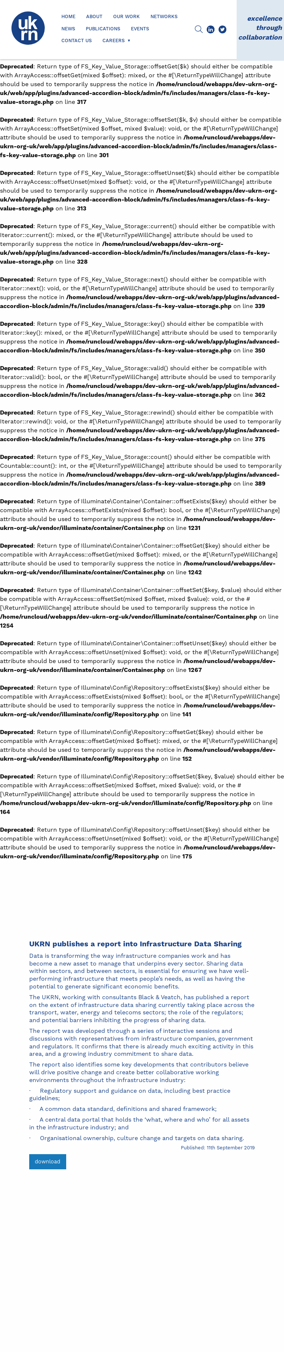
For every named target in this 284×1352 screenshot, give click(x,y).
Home (68, 17)
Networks (164, 17)
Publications (103, 29)
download (47, 1162)
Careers (113, 41)
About (94, 17)
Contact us (76, 41)
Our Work (126, 17)
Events (140, 29)
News (68, 29)
